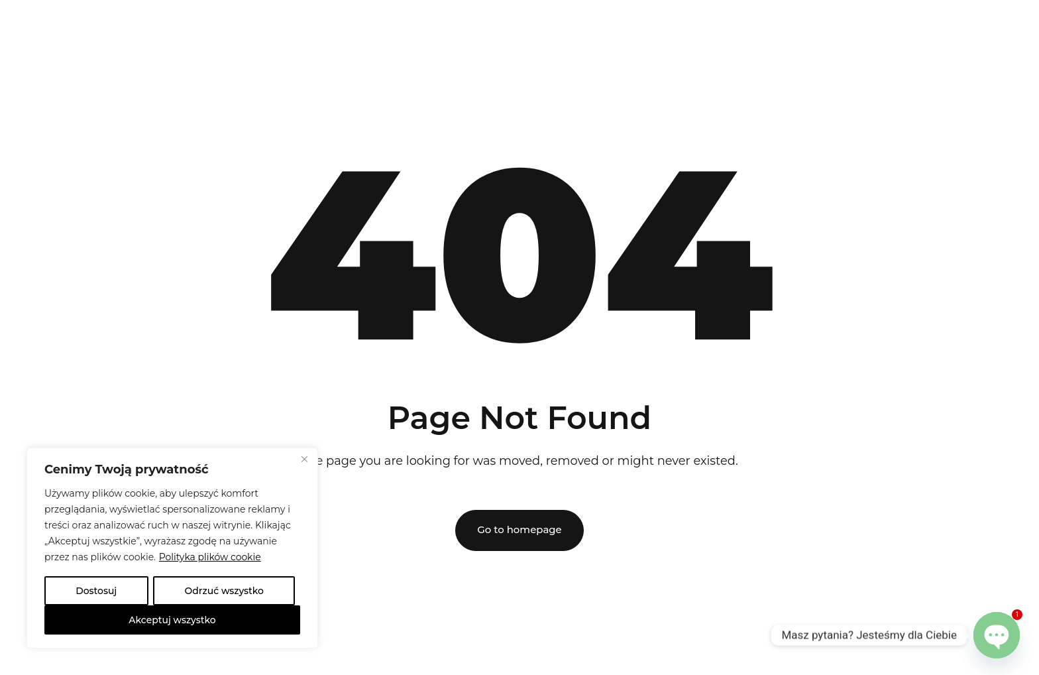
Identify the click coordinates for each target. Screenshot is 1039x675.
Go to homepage (519, 530)
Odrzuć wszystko (224, 591)
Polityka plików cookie (210, 558)
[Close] (304, 459)
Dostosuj (96, 591)
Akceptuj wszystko (172, 620)
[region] (172, 548)
